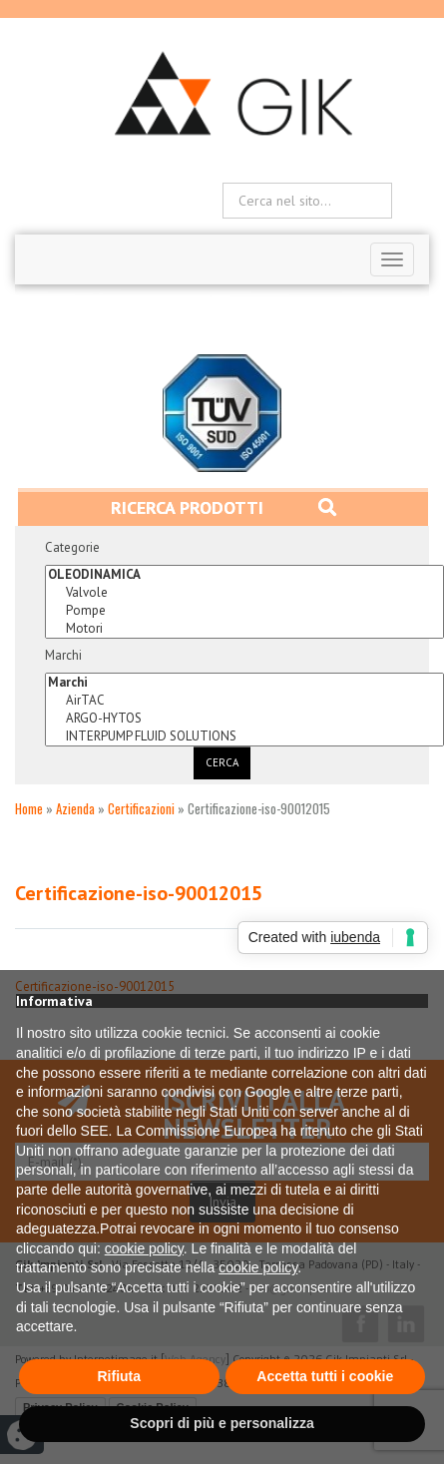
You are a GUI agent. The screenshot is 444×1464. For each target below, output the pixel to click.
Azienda (75, 808)
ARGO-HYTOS (244, 719)
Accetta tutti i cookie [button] (324, 1376)
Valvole (244, 593)
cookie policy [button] (144, 1248)
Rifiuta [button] (119, 1376)
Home (29, 808)
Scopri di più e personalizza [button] (221, 1423)
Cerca (222, 762)
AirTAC (244, 701)
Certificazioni (141, 808)
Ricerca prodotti (223, 507)
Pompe (244, 611)
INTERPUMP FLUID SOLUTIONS (244, 736)
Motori (244, 629)
